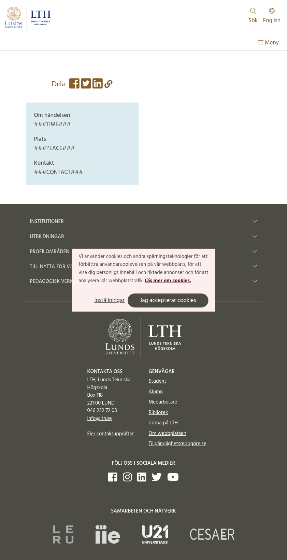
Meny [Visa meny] (268, 42)
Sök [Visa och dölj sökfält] (253, 16)
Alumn (156, 392)
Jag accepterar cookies (168, 300)
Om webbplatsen (167, 433)
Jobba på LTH (163, 423)
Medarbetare (163, 402)
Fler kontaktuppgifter (110, 434)
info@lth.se (99, 418)
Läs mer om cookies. (168, 281)
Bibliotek (158, 413)
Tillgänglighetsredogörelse (177, 444)
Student (157, 381)
